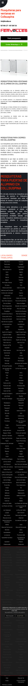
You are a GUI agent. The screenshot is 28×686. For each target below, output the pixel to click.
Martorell (21, 405)
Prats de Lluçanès (21, 425)
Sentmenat (7, 353)
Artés (7, 680)
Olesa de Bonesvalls (21, 527)
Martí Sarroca (7, 342)
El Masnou (21, 366)
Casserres (21, 443)
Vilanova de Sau (21, 337)
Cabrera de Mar (21, 287)
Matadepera (7, 403)
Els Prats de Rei (21, 350)
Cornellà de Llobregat (21, 520)
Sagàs (21, 454)
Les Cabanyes (7, 510)
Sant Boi (21, 321)
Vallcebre (7, 495)
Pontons (7, 427)
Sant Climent (20, 512)
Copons (21, 293)
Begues (7, 451)
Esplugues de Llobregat (7, 443)
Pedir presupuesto (14, 38)
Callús (7, 416)
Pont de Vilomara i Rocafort (21, 421)
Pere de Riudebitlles (20, 301)
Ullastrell (21, 518)
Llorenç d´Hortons (21, 461)
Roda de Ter (21, 678)
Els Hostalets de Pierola (7, 369)
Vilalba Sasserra (7, 340)
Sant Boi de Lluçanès (7, 321)
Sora (7, 454)
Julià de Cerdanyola (21, 393)
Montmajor (21, 358)
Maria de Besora (7, 269)
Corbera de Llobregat (7, 293)
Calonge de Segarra (7, 393)
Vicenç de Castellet (21, 433)
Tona (21, 345)
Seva (21, 372)
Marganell (7, 408)
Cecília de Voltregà (7, 337)
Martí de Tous (21, 342)
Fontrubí (7, 355)
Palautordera (7, 469)
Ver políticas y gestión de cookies (15, 612)
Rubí (7, 678)
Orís (7, 378)
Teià (21, 285)
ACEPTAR (20, 616)
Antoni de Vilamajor (7, 398)
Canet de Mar (7, 391)
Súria (21, 498)
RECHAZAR (10, 616)
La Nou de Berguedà (7, 474)
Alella (7, 274)
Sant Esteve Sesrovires (21, 467)
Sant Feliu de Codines (7, 467)
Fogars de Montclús (7, 438)
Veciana (7, 490)
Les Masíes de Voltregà (21, 503)
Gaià (21, 353)
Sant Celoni (7, 515)
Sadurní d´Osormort (7, 472)
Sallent (7, 280)
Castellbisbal (7, 388)
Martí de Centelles (21, 313)
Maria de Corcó (7, 518)
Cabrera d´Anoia (21, 410)
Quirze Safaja (7, 480)
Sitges (7, 372)
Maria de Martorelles (20, 515)
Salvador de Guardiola (21, 306)
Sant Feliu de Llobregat (21, 464)
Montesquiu (21, 360)
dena (21, 529)
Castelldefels (7, 532)
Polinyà (21, 383)
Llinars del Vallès (7, 503)
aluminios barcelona (4, 50)
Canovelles (21, 388)
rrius (21, 290)
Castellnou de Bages (7, 459)
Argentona (21, 427)
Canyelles (7, 347)
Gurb (7, 272)
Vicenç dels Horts (7, 316)
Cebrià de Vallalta (21, 319)
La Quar (7, 512)
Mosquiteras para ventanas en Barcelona (15, 50)
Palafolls (21, 280)
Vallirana (7, 493)
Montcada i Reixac (7, 282)
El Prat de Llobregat (21, 368)
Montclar (7, 363)
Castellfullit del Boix (7, 537)
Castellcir (7, 541)
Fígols (7, 440)
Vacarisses (7, 498)
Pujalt (7, 425)
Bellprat (7, 410)
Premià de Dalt (21, 535)
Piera (21, 446)
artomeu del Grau (7, 324)
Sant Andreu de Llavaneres (21, 399)
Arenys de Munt (7, 430)
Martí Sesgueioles (7, 306)
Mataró (21, 541)
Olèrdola (7, 529)
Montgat (7, 360)
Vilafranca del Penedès (7, 290)
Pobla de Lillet (7, 385)
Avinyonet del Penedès (21, 363)
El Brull (21, 532)
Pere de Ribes (7, 303)
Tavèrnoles (7, 264)
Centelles (21, 380)
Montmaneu (7, 358)
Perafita (7, 448)
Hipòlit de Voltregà (21, 340)
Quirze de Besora (7, 482)
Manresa (21, 277)
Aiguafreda (21, 329)
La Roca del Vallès (21, 510)
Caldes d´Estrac (7, 298)
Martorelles (7, 405)
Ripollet (21, 396)
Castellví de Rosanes (21, 311)
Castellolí (7, 327)
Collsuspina (7, 295)
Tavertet (21, 261)
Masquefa (21, 403)
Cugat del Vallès (7, 334)
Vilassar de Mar (7, 345)
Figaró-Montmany (21, 440)
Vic (21, 487)
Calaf (7, 329)
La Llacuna (7, 535)
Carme (7, 446)
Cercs (7, 380)
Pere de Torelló (21, 308)
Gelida (7, 524)
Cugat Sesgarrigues (21, 332)
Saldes (21, 500)
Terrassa (7, 285)
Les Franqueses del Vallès (21, 506)
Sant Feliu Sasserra (7, 301)
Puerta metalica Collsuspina (21, 681)
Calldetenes (21, 416)
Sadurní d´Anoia (21, 334)
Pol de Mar (7, 485)
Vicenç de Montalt (7, 319)
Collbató (21, 347)
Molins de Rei (7, 383)
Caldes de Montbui (21, 298)
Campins (21, 391)
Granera (7, 418)
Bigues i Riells (7, 433)
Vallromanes (21, 490)
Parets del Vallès (21, 448)
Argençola (21, 456)
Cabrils (7, 277)
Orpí (7, 375)
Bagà (21, 274)
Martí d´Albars (21, 459)
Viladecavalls (7, 544)
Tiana (21, 282)
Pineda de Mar (21, 385)
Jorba (21, 355)
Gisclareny (21, 418)
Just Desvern (7, 464)
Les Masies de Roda (7, 506)
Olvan (21, 378)
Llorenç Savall (7, 461)
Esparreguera (7, 350)
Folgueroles (21, 435)
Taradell (21, 264)
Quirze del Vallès (21, 480)
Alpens (21, 272)
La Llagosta (21, 474)
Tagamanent (21, 267)
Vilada (7, 487)
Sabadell (21, 469)
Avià (21, 413)
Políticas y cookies (7, 684)
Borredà (7, 413)
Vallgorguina (21, 493)
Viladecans (21, 544)
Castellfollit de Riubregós (21, 538)
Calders (21, 327)
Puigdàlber (7, 311)
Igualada (21, 269)
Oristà (21, 375)
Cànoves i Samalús (7, 435)
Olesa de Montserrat (7, 527)
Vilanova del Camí (7, 287)
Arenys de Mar (21, 430)
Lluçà (7, 456)
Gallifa (21, 451)
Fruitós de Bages (7, 477)
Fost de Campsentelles (21, 477)
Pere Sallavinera (21, 485)
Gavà (21, 524)
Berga (21, 408)
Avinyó (21, 295)
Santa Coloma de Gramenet (7, 521)
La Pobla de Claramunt (21, 472)
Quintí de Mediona (21, 482)
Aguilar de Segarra (7, 332)
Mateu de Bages (21, 303)
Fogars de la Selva (21, 438)
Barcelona (7, 261)
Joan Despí (7, 396)
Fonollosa (7, 421)
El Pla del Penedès (7, 366)
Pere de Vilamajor (7, 308)
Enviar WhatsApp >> (14, 44)
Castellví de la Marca (7, 313)
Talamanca (7, 267)
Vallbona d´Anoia (21, 495)
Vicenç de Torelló (21, 316)
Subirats (7, 500)
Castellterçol (21, 324)
